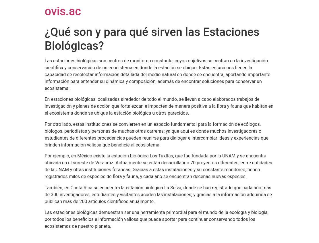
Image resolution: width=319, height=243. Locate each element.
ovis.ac (63, 11)
